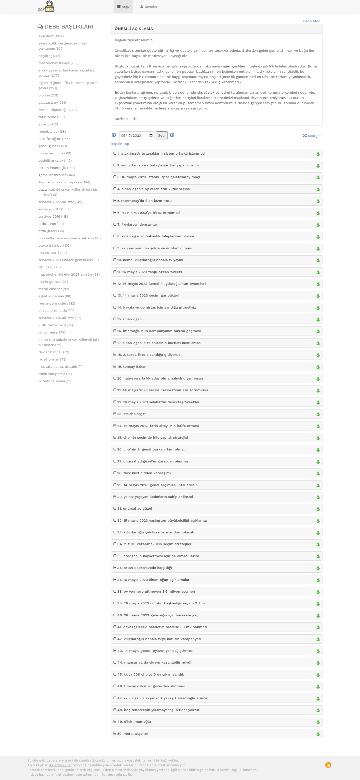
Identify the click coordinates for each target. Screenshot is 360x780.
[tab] (216, 29)
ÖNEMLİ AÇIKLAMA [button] (134, 28)
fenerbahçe (52, 131)
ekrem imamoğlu (56, 168)
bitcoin (48, 95)
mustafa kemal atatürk (61, 367)
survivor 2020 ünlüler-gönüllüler (68, 260)
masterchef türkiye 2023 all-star (69, 274)
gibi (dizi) (49, 267)
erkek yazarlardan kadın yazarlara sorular (66, 72)
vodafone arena (55, 381)
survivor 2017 (53, 209)
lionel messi (51, 332)
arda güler (51, 231)
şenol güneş (52, 146)
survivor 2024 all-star (59, 318)
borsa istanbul (54, 245)
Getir (162, 135)
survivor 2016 (53, 216)
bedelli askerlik (55, 160)
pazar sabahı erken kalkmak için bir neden (67, 192)
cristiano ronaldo (56, 311)
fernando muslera (56, 303)
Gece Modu (312, 21)
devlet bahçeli (53, 352)
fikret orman (52, 359)
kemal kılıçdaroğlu (57, 110)
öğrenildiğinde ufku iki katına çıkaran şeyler (68, 85)
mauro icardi (52, 253)
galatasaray (52, 102)
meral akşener (53, 289)
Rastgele (312, 136)
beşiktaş (50, 56)
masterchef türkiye (58, 63)
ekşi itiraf (51, 36)
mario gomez (53, 282)
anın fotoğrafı (54, 139)
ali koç (48, 124)
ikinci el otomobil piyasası (64, 182)
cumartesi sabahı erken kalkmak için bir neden (68, 342)
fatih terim (51, 117)
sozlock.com (46, 6)
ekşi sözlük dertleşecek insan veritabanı (62, 45)
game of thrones (56, 175)
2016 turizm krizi (55, 325)
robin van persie (55, 374)
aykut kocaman (54, 296)
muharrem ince (54, 153)
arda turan (51, 224)
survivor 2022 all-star (60, 202)
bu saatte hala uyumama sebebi (69, 238)
